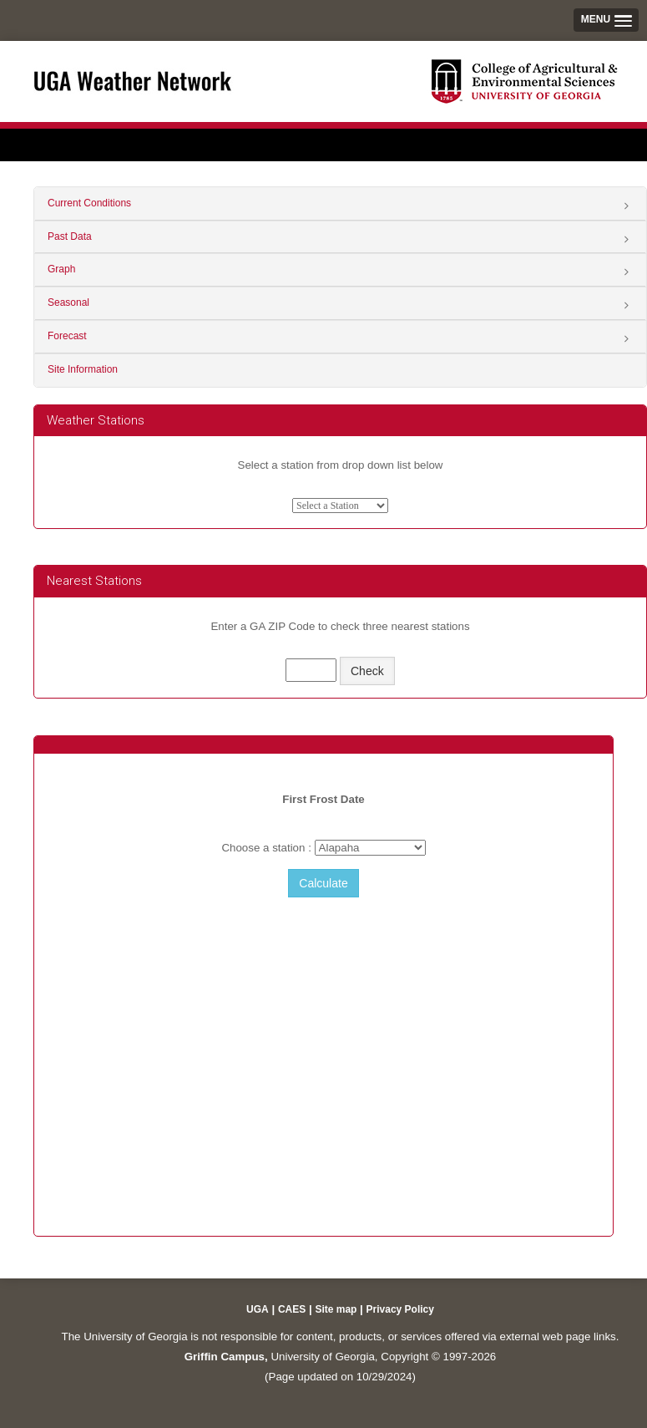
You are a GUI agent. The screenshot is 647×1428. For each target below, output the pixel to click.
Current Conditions (89, 203)
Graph (61, 269)
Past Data (70, 236)
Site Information (83, 369)
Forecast (67, 336)
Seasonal (68, 302)
